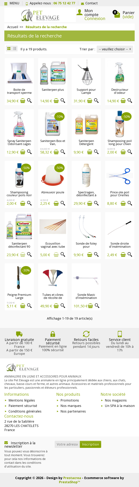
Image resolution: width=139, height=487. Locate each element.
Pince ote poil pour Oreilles (119, 193)
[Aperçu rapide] (29, 100)
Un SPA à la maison (120, 405)
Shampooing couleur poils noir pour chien (19, 195)
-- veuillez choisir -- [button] (113, 49)
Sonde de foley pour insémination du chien (86, 248)
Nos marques (70, 405)
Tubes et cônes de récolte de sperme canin (52, 298)
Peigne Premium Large (19, 296)
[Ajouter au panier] (23, 100)
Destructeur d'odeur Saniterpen (119, 92)
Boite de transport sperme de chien (19, 92)
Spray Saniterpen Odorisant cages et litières (19, 144)
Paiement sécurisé (23, 405)
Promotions (69, 400)
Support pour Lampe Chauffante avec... (86, 92)
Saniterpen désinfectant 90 (19, 245)
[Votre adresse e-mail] (67, 444)
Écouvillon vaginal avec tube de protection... (53, 246)
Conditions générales (25, 411)
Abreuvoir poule (52, 192)
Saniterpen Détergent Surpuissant (86, 144)
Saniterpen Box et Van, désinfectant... (52, 144)
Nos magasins (116, 400)
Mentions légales (22, 400)
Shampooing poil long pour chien (120, 142)
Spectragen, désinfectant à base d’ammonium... (86, 196)
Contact (89, 3)
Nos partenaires (73, 411)
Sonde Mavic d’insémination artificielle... (86, 298)
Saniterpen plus (53, 89)
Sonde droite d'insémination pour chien (119, 246)
